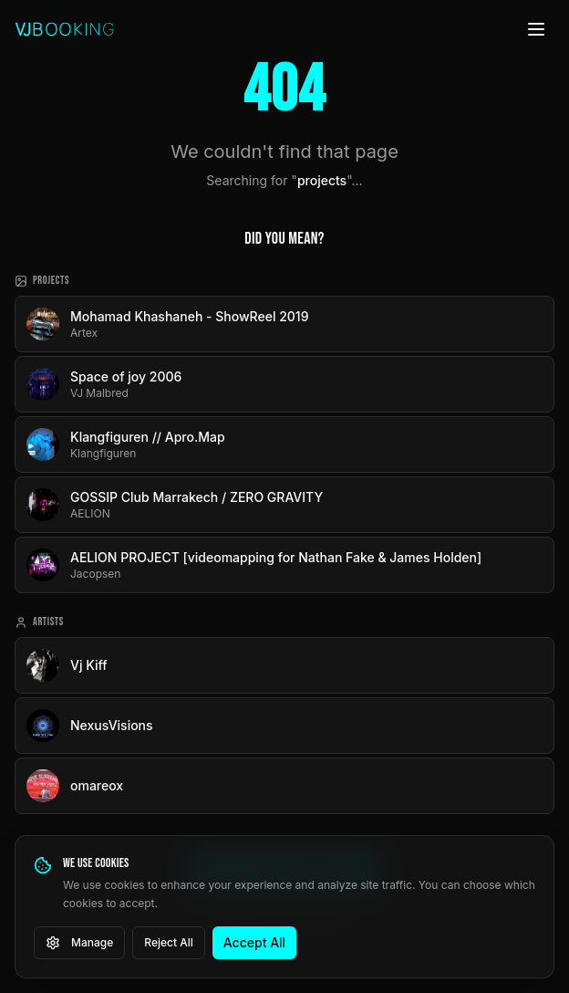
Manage (79, 943)
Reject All (168, 942)
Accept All (254, 942)
